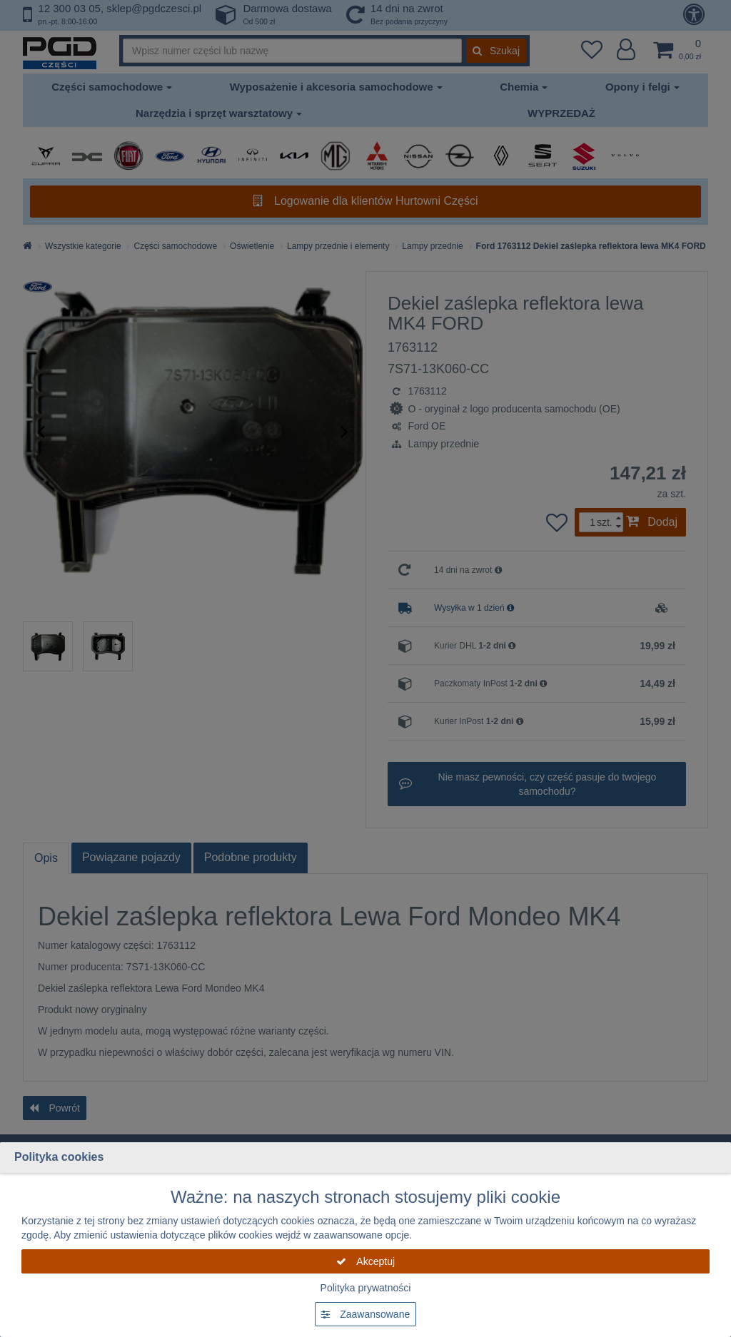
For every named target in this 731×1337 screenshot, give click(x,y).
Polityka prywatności (366, 1287)
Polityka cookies (59, 1157)
